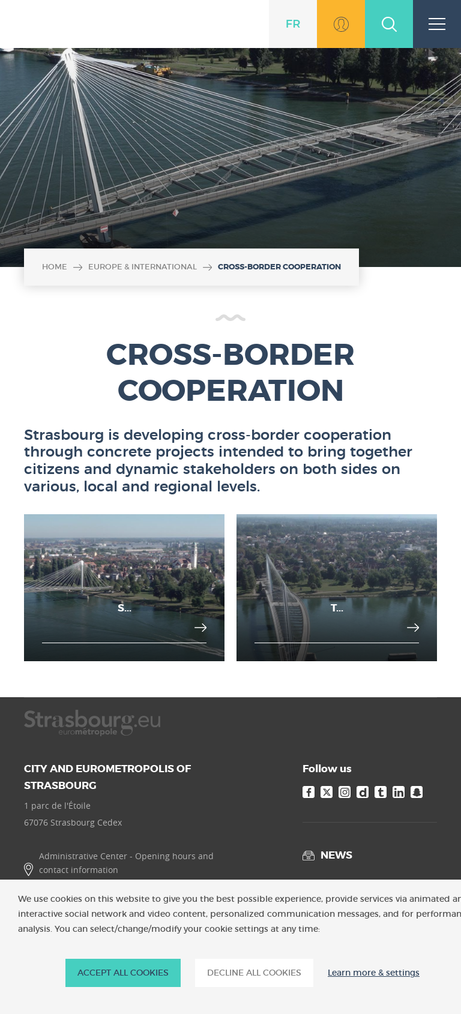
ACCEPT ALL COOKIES (123, 972)
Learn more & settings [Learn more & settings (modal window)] (374, 973)
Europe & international (142, 267)
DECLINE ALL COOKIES (254, 972)
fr (293, 24)
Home (54, 267)
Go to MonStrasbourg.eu (341, 24)
